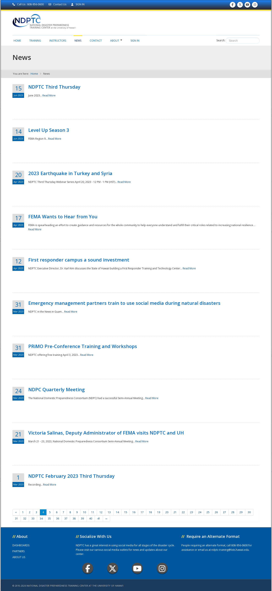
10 (84, 512)
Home (17, 40)
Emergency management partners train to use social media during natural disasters (124, 303)
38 (74, 518)
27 (224, 512)
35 (49, 518)
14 (117, 512)
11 (92, 512)
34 (41, 518)
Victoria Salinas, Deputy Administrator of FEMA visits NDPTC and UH (106, 432)
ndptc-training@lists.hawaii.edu (230, 550)
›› (106, 518)
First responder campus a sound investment (78, 259)
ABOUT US (18, 557)
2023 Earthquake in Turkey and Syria (70, 173)
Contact (96, 40)
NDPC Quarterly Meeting (56, 389)
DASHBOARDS (20, 545)
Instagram (162, 568)
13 (109, 512)
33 (32, 518)
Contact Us (58, 4)
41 (98, 518)
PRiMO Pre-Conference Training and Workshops (82, 346)
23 (191, 512)
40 (90, 518)
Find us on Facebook (233, 5)
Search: (220, 40)
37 (65, 518)
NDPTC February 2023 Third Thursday (71, 476)
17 (142, 512)
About (116, 40)
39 (82, 518)
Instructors (57, 40)
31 (16, 518)
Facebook (87, 568)
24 (199, 512)
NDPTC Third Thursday (54, 87)
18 (150, 512)
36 (57, 518)
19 (158, 512)
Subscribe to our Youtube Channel (247, 5)
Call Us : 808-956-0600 (28, 4)
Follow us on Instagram (255, 5)
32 (24, 518)
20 (166, 512)
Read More (49, 95)
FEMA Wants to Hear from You (62, 216)
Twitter (112, 568)
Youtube (137, 568)
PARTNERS (18, 551)
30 (249, 512)
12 (100, 512)
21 (175, 512)
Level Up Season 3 (48, 130)
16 (133, 512)
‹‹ (16, 512)
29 (240, 512)
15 (125, 512)
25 (208, 512)
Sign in (135, 40)
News (78, 40)
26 (216, 512)
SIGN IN (77, 4)
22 (183, 512)
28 (232, 512)
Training (35, 40)
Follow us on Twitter (240, 5)
